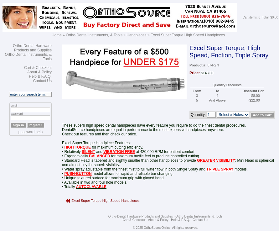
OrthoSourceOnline (157, 227)
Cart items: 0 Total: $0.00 (260, 17)
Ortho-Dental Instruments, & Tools (94, 35)
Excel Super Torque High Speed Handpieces (188, 35)
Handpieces (136, 35)
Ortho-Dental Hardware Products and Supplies (32, 48)
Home (57, 35)
